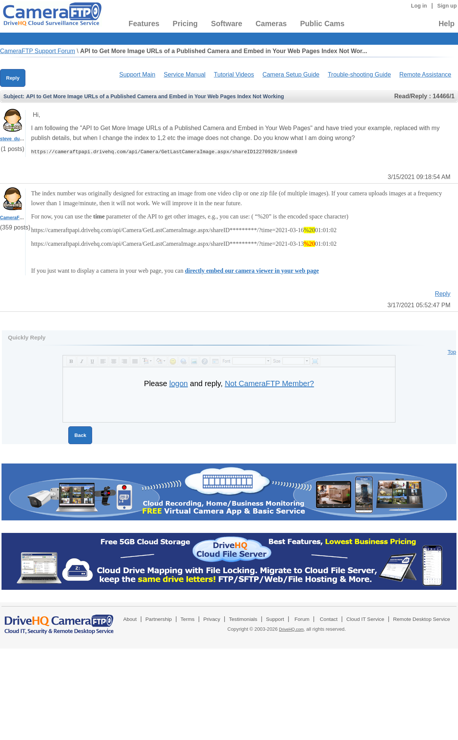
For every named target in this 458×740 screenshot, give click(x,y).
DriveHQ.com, (292, 629)
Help (447, 23)
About (130, 619)
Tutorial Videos (234, 74)
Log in (419, 6)
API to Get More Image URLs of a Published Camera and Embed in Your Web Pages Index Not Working (155, 96)
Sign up (447, 6)
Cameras (271, 23)
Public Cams (322, 23)
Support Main (137, 74)
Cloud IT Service (365, 619)
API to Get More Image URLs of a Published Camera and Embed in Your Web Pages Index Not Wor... (223, 51)
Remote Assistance (425, 74)
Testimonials (243, 619)
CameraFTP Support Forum (37, 51)
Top (451, 352)
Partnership (159, 619)
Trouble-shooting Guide (359, 74)
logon (178, 383)
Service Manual (184, 74)
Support (275, 619)
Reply (12, 78)
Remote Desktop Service (421, 619)
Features (144, 23)
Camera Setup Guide (290, 74)
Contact (329, 619)
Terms (187, 619)
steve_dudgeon (16, 138)
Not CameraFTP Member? (269, 383)
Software (226, 23)
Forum (302, 619)
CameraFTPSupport (21, 217)
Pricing (185, 23)
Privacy (211, 619)
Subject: (13, 96)
